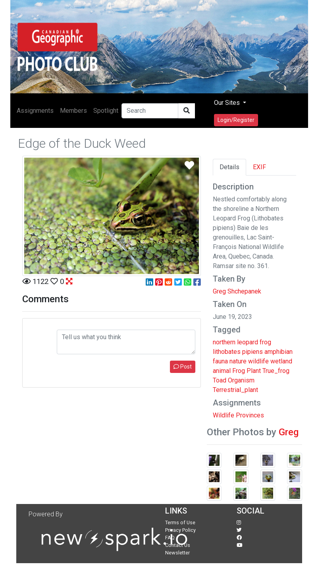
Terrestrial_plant (235, 390)
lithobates (227, 351)
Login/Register (236, 120)
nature (238, 361)
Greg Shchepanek (237, 291)
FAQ (170, 538)
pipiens (252, 351)
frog (265, 342)
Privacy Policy (180, 530)
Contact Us (177, 545)
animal (222, 371)
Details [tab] (229, 167)
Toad (219, 380)
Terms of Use (180, 522)
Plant (254, 371)
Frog (238, 371)
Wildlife (223, 415)
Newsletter (177, 553)
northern (224, 342)
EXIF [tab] (259, 167)
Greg (289, 432)
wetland (281, 361)
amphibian (278, 351)
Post (182, 366)
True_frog (275, 371)
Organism (241, 380)
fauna (220, 361)
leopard (247, 342)
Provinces (250, 415)
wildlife (258, 361)
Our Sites (227, 102)
